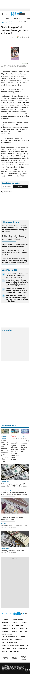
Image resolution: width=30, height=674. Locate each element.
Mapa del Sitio (12, 642)
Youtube (19, 613)
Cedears (26, 333)
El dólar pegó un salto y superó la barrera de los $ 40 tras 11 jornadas (14, 485)
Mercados (19, 625)
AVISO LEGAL (6, 648)
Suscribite (21, 186)
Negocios (5, 628)
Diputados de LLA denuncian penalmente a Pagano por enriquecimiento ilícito (17, 275)
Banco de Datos (7, 625)
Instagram (10, 613)
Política (25, 622)
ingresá (27, 13)
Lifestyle (23, 628)
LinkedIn (14, 613)
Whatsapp (23, 613)
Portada (5, 620)
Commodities (18, 333)
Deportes (23, 631)
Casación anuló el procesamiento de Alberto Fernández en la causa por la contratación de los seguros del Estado (14, 229)
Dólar (7, 18)
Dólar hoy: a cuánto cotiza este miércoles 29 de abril (12, 552)
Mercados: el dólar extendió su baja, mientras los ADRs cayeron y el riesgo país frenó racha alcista (14, 261)
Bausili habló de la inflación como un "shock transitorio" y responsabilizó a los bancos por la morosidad (17, 283)
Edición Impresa (7, 634)
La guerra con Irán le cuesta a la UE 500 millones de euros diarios (15, 245)
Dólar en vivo (14, 10)
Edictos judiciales (20, 648)
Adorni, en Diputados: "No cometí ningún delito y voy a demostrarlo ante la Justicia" (17, 291)
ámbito (3, 22)
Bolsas (11, 333)
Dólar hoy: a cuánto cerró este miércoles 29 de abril (12, 518)
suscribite (22, 13)
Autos (22, 637)
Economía (17, 18)
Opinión (14, 628)
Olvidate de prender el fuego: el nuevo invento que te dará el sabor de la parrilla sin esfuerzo (15, 238)
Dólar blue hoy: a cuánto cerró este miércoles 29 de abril (14, 527)
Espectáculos (7, 640)
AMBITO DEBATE (24, 658)
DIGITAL (6, 657)
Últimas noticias (17, 620)
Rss (3, 642)
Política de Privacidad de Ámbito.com (15, 645)
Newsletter (25, 613)
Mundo (14, 631)
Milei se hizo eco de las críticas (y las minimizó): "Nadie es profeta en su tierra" (15, 252)
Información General (9, 637)
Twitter (2, 613)
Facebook (6, 613)
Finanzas (15, 622)
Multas (4, 651)
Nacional (5, 631)
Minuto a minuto (14, 435)
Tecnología (19, 640)
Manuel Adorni (24, 10)
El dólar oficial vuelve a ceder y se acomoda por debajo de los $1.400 (14, 493)
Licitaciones (14, 651)
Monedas (4, 333)
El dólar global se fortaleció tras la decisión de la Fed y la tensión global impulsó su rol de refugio (5, 450)
